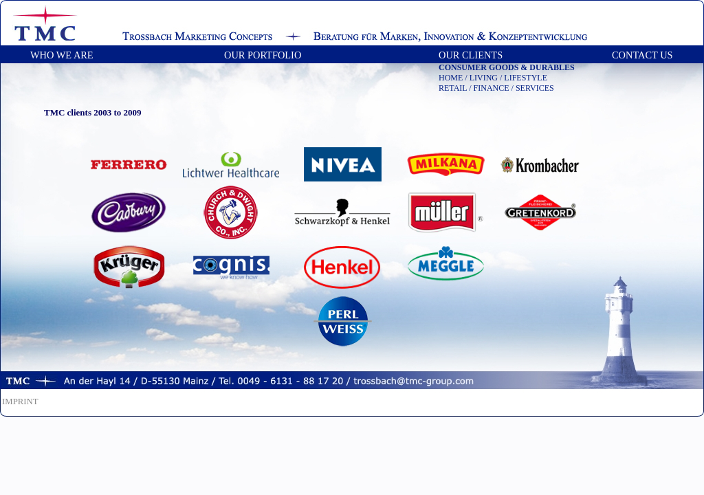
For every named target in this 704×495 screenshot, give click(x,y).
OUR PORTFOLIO (262, 55)
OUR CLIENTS (477, 55)
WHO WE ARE (62, 55)
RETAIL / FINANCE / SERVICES (496, 88)
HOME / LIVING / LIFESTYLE (493, 77)
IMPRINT (20, 401)
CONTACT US (642, 55)
